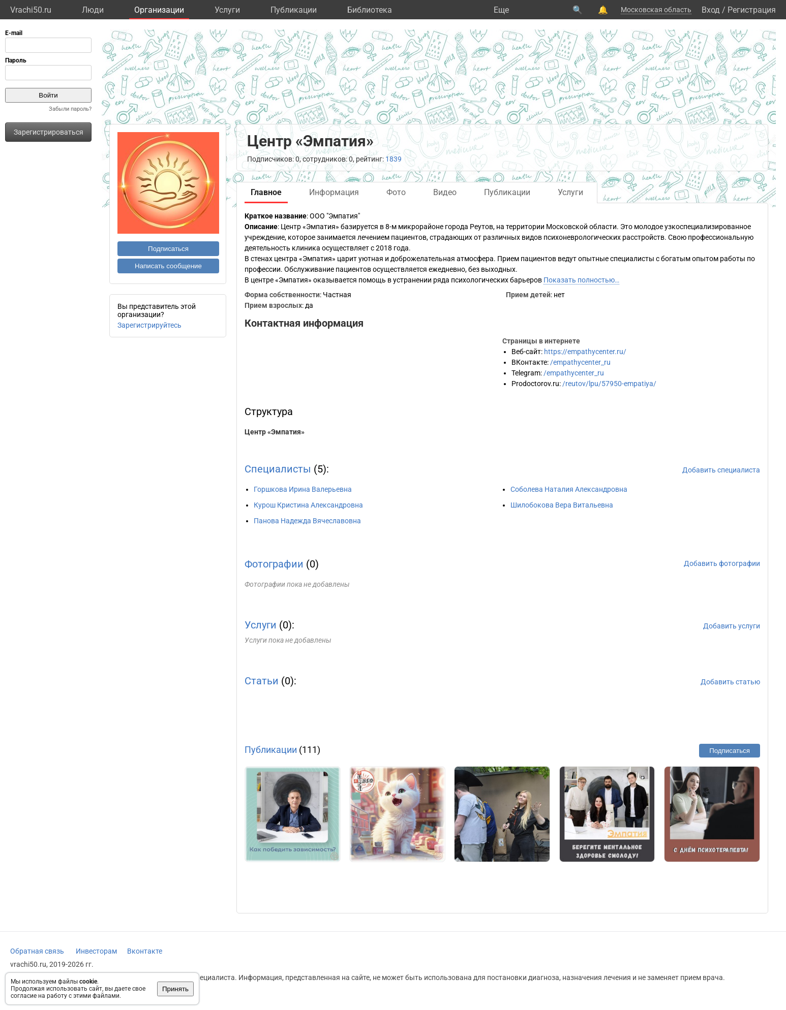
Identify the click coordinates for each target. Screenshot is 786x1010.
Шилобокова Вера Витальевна (561, 505)
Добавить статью (730, 682)
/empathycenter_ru (580, 362)
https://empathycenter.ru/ (585, 352)
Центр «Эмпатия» (275, 432)
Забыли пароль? (70, 109)
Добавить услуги (731, 626)
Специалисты (278, 469)
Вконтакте (144, 951)
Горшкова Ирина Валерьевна (303, 489)
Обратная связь (37, 951)
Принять (175, 989)
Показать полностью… (581, 280)
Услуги (227, 10)
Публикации (293, 10)
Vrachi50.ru (30, 10)
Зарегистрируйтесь (149, 325)
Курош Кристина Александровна (308, 505)
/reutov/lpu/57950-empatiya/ (609, 384)
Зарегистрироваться (48, 132)
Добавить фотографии (722, 563)
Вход (711, 10)
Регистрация (752, 10)
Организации (159, 10)
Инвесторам (96, 951)
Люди (93, 10)
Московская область (656, 10)
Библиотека (369, 10)
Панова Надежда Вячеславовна (307, 521)
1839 (393, 159)
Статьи (262, 681)
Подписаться (168, 249)
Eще (501, 10)
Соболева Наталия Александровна (568, 489)
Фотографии (274, 564)
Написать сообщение (168, 266)
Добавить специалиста (721, 470)
